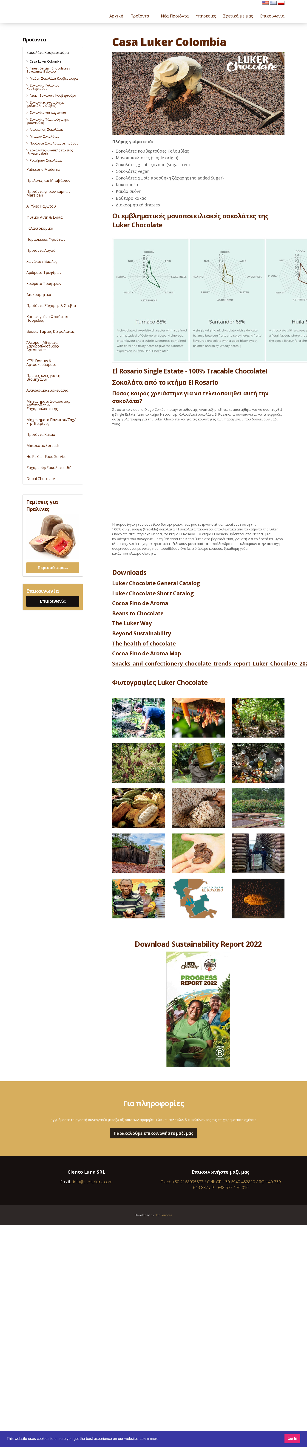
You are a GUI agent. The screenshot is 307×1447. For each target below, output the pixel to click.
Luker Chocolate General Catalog (156, 583)
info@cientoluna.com (92, 1181)
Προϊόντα (34, 39)
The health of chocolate (144, 643)
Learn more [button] (148, 1439)
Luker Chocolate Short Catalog (153, 593)
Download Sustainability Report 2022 (198, 944)
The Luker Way (132, 623)
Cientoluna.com (37, 9)
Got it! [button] (292, 1439)
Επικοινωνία (53, 601)
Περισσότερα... (52, 567)
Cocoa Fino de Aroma (140, 603)
